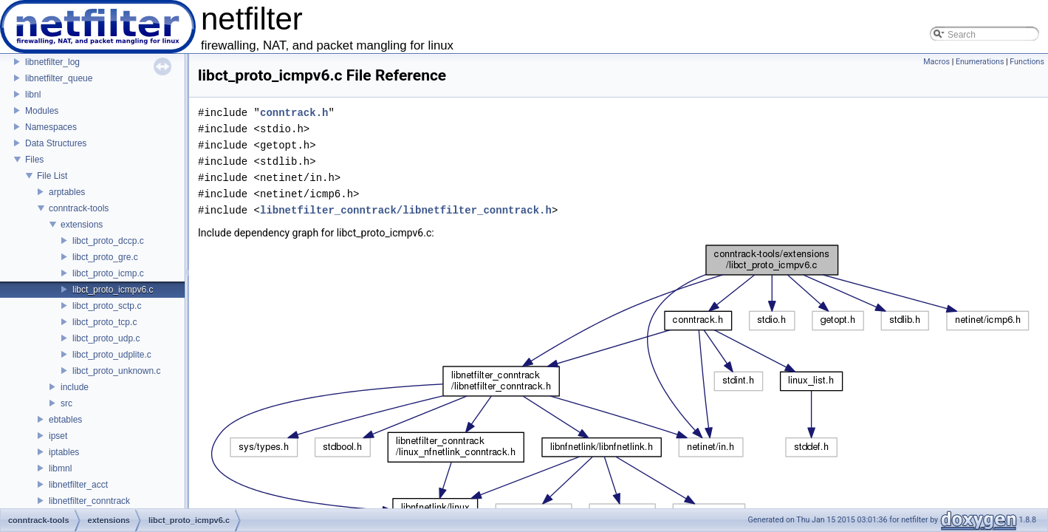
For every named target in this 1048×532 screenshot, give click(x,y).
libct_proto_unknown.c (116, 371)
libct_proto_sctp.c (106, 306)
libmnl (60, 468)
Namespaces (51, 127)
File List (52, 176)
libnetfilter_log (52, 62)
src (66, 403)
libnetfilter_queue (58, 78)
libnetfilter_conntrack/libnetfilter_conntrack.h (406, 210)
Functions (1027, 61)
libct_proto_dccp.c (108, 241)
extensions (82, 224)
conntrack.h (294, 113)
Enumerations (980, 61)
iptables (64, 452)
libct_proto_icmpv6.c (112, 289)
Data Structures (55, 143)
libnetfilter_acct (78, 485)
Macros (936, 61)
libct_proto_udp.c (106, 338)
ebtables (65, 420)
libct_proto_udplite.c (111, 354)
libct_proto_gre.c (105, 257)
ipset (58, 436)
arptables (67, 192)
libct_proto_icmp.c (108, 273)
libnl (33, 94)
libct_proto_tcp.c (104, 322)
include (75, 387)
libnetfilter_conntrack (89, 501)
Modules (41, 111)
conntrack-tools (79, 208)
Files (34, 159)
